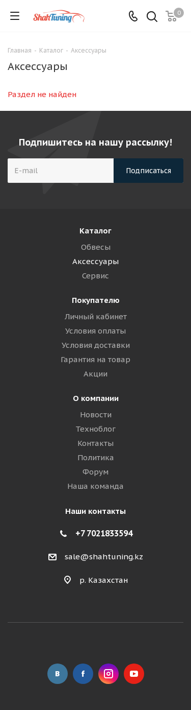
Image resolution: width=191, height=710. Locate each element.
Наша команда (95, 486)
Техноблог (95, 429)
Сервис (95, 275)
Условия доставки (96, 345)
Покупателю (96, 300)
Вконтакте (57, 674)
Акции (95, 373)
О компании (96, 398)
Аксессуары (95, 261)
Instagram (108, 674)
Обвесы (96, 247)
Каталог (95, 230)
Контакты (95, 443)
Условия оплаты (95, 331)
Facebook (83, 674)
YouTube (134, 674)
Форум (95, 472)
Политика (95, 457)
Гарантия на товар (95, 359)
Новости (96, 414)
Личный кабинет (96, 316)
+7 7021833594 (103, 533)
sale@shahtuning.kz (104, 556)
